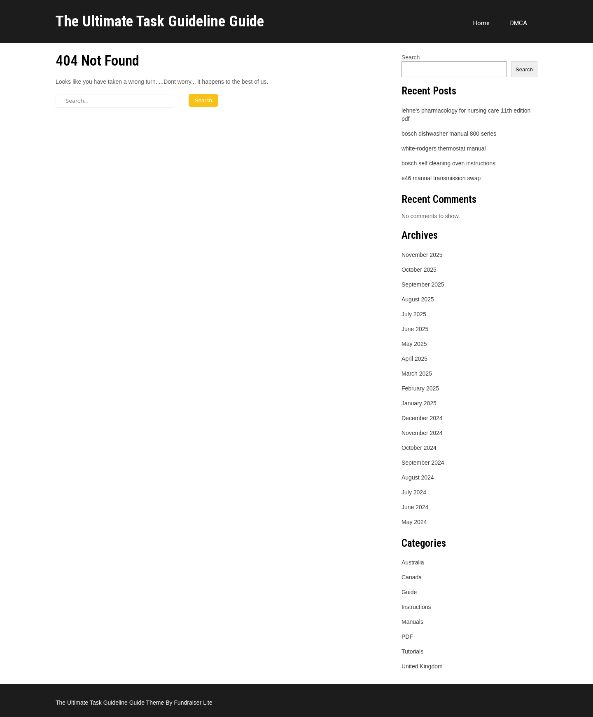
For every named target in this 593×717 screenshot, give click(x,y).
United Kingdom (422, 666)
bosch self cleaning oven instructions (448, 163)
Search (411, 57)
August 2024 (418, 477)
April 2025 (414, 358)
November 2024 (422, 433)
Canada (412, 577)
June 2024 (415, 507)
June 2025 (415, 329)
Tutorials (412, 651)
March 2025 (417, 373)
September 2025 (423, 284)
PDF (407, 636)
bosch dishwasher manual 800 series (449, 133)
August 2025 (418, 299)
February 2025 (420, 388)
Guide (409, 592)
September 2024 (423, 462)
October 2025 (419, 269)
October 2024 (419, 447)
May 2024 (414, 522)
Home (481, 23)
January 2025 (419, 403)
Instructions (416, 607)
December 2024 (422, 418)
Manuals (412, 621)
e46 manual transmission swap (441, 178)
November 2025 (422, 255)
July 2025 (414, 314)
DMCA (518, 23)
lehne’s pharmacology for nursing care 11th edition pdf (466, 114)
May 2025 (414, 344)
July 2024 (414, 492)
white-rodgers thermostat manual (444, 148)
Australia (413, 562)
